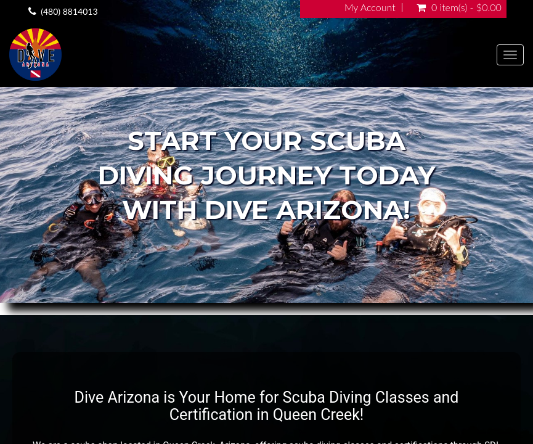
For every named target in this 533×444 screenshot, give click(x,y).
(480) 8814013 (69, 11)
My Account (370, 7)
